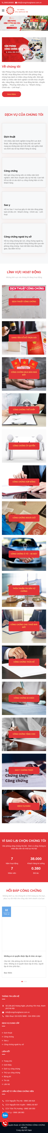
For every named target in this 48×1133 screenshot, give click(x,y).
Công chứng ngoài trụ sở (13, 1044)
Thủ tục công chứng (11, 1073)
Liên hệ (6, 1084)
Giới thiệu (7, 1065)
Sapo (30, 1130)
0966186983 (9, 3)
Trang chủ (7, 1061)
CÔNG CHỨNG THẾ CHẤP (24, 410)
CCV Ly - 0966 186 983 (15, 1112)
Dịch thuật (7, 1033)
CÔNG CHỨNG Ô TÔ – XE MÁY (24, 554)
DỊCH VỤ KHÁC (24, 806)
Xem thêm (11, 94)
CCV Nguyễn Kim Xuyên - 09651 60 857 (22, 1105)
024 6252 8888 (20, 1016)
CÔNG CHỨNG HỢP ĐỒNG (24, 482)
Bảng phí (6, 1076)
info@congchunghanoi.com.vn (29, 3)
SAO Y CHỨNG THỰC (24, 770)
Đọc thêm (8, 973)
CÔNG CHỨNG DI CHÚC (24, 698)
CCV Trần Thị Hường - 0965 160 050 (20, 1109)
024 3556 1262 (34, 1016)
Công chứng (8, 1037)
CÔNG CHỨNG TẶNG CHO (24, 734)
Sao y (5, 1041)
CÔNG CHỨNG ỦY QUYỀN (24, 446)
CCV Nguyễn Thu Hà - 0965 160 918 (20, 1101)
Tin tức (5, 1080)
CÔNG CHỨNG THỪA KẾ (24, 662)
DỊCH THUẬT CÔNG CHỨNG (24, 301)
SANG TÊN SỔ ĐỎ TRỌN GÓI (24, 338)
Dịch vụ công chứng (11, 1069)
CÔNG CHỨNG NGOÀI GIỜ (24, 518)
